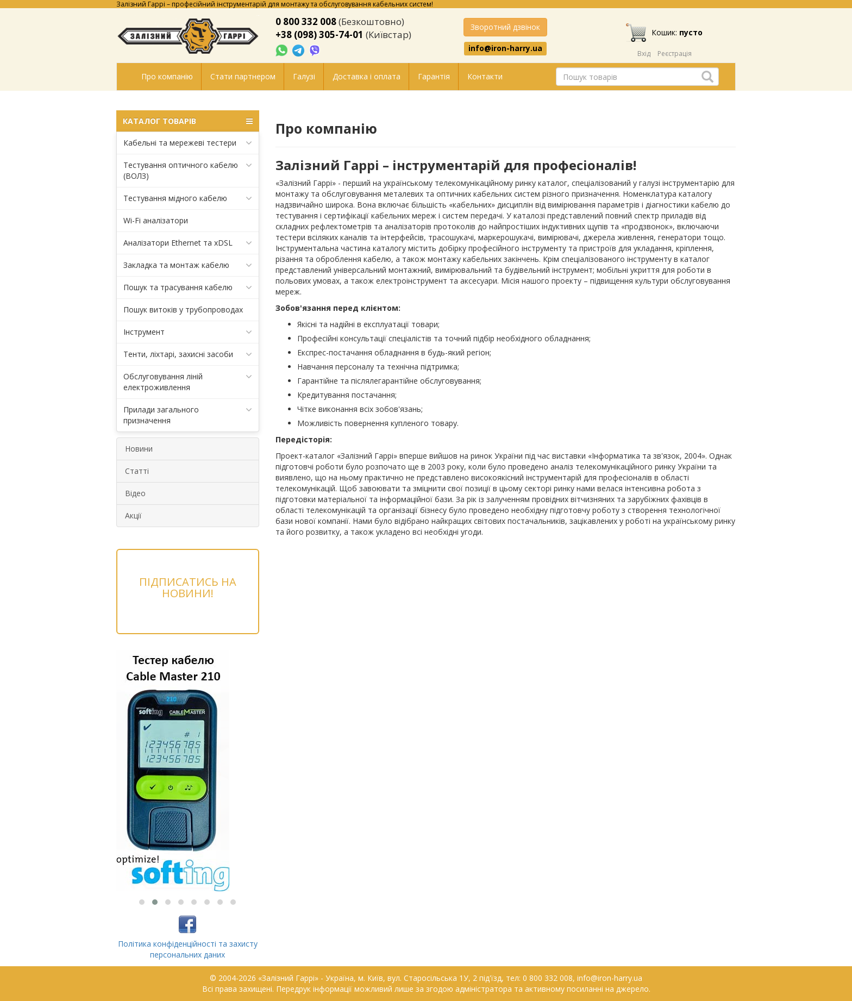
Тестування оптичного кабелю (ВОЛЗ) (187, 170)
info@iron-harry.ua (505, 48)
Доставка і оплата (366, 76)
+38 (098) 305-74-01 (319, 34)
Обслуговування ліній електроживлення (187, 381)
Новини (139, 448)
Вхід (643, 53)
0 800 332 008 (305, 21)
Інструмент (187, 332)
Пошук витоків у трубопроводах (183, 309)
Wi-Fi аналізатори (155, 220)
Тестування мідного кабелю (187, 198)
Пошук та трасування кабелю (187, 287)
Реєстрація (674, 53)
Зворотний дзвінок (505, 27)
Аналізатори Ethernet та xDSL (187, 242)
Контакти (485, 76)
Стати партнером (242, 76)
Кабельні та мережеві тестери (187, 142)
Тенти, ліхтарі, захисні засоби (187, 354)
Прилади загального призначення (187, 415)
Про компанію (167, 76)
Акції (133, 515)
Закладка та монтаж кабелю (187, 265)
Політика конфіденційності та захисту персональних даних (188, 949)
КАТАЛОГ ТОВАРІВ (188, 121)
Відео (135, 493)
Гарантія (434, 76)
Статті (137, 471)
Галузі (304, 76)
